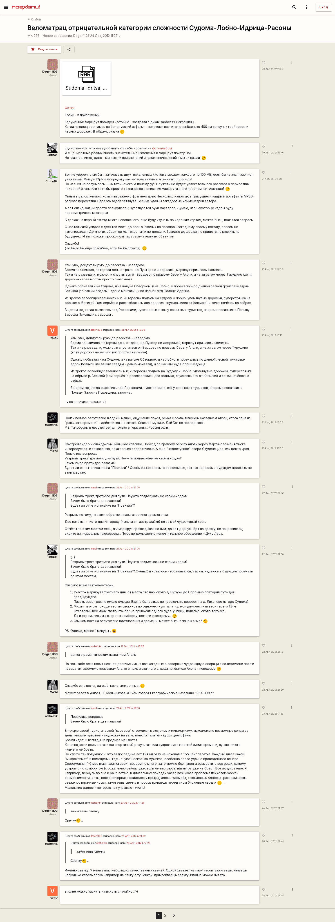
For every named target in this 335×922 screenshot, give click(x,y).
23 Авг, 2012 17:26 (273, 713)
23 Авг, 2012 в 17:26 (133, 802)
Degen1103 (81, 36)
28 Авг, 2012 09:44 (273, 841)
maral (94, 487)
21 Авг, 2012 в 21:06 (128, 487)
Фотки (69, 108)
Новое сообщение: (58, 36)
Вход (323, 7)
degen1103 (96, 329)
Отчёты (34, 19)
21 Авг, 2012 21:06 (272, 448)
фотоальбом (162, 148)
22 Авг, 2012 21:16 (272, 651)
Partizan (52, 155)
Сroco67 (51, 181)
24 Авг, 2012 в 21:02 (133, 836)
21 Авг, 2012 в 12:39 (133, 329)
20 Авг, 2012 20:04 (273, 152)
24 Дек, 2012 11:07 (105, 36)
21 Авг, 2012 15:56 (272, 422)
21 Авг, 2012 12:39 (272, 269)
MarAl (54, 450)
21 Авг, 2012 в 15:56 (132, 646)
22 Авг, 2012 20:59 (273, 493)
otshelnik (51, 424)
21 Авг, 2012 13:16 (272, 335)
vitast (54, 337)
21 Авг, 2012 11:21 (272, 178)
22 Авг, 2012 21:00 (273, 554)
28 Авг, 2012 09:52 (273, 895)
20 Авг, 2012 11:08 (272, 69)
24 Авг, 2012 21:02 (273, 808)
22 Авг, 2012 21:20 (273, 689)
